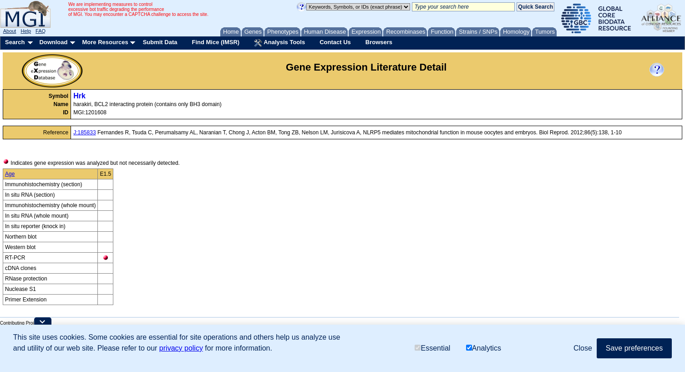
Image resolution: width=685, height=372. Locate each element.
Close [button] (582, 348)
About (9, 31)
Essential (432, 348)
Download (53, 42)
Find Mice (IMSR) (215, 42)
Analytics (483, 348)
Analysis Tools (279, 43)
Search (15, 42)
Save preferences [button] (634, 348)
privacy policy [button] (181, 348)
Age (10, 174)
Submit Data (160, 42)
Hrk (79, 96)
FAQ (41, 31)
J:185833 (84, 132)
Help (25, 31)
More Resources (105, 42)
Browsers (378, 42)
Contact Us (335, 42)
